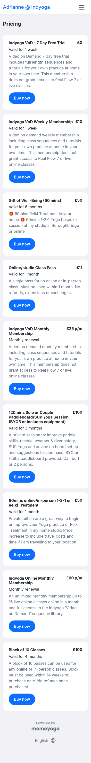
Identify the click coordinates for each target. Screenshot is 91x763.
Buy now (22, 98)
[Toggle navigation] (81, 7)
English (45, 740)
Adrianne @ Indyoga (26, 7)
